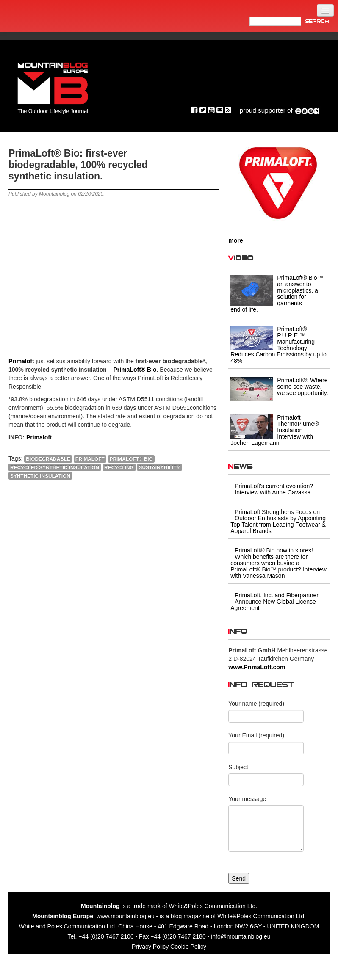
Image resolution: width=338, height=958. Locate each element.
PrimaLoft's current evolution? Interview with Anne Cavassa (274, 489)
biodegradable (48, 459)
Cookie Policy (188, 946)
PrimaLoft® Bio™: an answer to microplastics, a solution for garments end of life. (277, 293)
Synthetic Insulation (40, 476)
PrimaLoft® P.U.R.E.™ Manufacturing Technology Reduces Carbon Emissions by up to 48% (278, 345)
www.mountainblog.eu (126, 916)
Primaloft (90, 459)
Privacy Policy (150, 946)
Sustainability (159, 467)
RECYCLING (119, 467)
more (235, 240)
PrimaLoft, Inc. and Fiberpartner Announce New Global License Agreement (274, 601)
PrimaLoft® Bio (131, 459)
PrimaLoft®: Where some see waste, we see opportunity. (302, 386)
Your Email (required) (256, 735)
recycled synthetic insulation (54, 467)
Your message (247, 798)
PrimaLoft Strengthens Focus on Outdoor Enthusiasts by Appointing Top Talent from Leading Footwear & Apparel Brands (278, 521)
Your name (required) (256, 703)
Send (239, 878)
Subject (238, 767)
